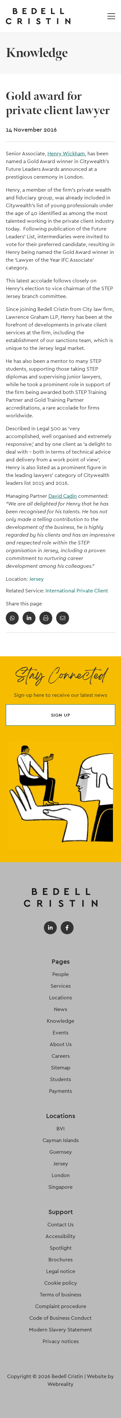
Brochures (60, 1259)
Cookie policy (60, 1283)
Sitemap (60, 1067)
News (60, 1009)
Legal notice (60, 1271)
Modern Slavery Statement (60, 1329)
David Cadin (62, 496)
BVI (60, 1128)
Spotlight (61, 1248)
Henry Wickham (66, 153)
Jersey (36, 579)
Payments (60, 1091)
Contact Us (60, 1224)
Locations (60, 997)
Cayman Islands (61, 1140)
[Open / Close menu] (111, 16)
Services (61, 986)
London (61, 1175)
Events (60, 1032)
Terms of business (60, 1294)
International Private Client (76, 590)
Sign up (60, 715)
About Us (61, 1044)
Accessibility (60, 1236)
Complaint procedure (60, 1306)
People (60, 974)
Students (60, 1079)
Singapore (60, 1187)
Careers (61, 1056)
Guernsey (60, 1152)
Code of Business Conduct (60, 1318)
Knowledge (60, 1021)
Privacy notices (61, 1341)
